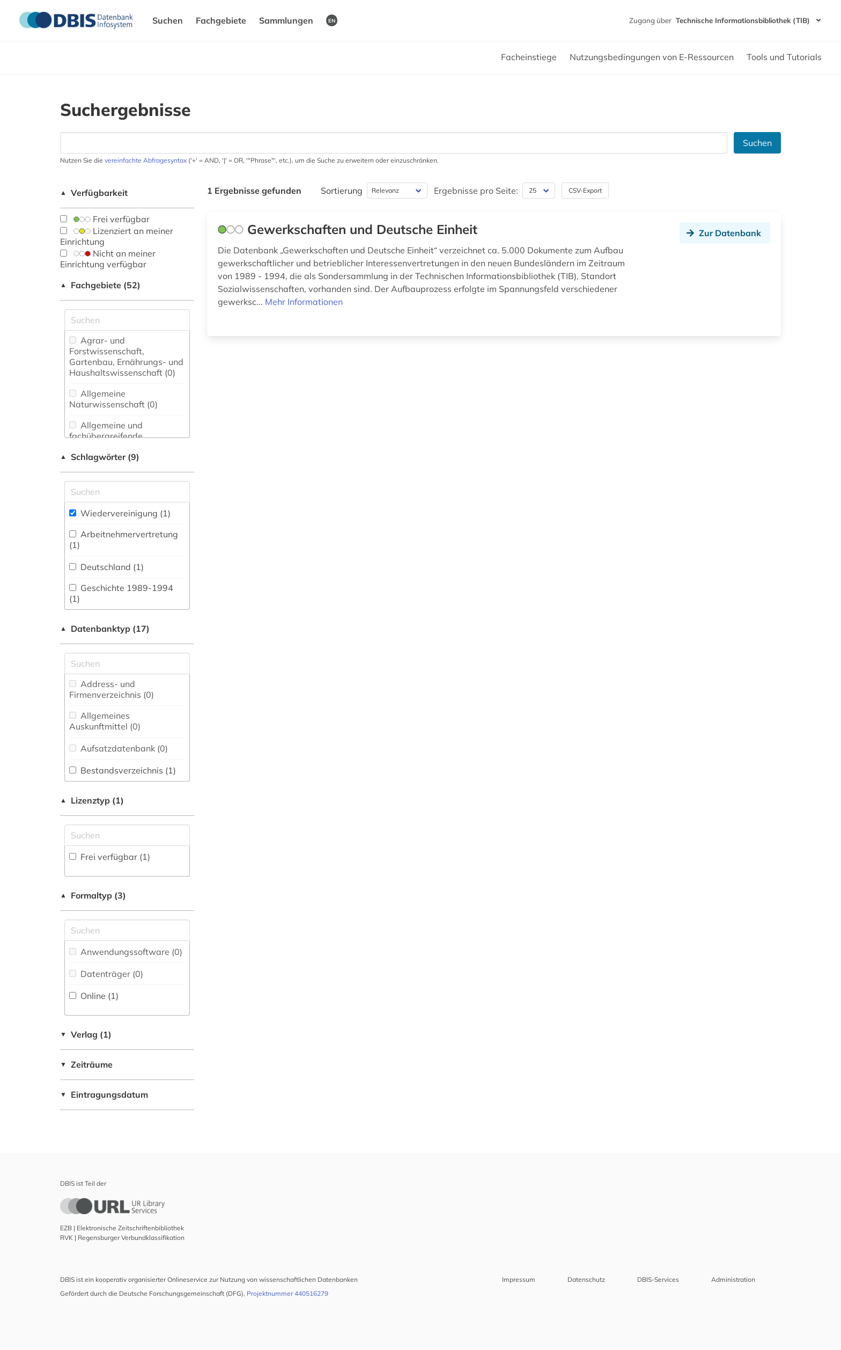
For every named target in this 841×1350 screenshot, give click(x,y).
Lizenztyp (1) (92, 800)
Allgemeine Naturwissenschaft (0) (113, 399)
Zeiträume (86, 1064)
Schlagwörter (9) (99, 456)
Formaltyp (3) (93, 895)
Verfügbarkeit (94, 192)
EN (331, 20)
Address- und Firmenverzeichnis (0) (111, 689)
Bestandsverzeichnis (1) (122, 770)
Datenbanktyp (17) (105, 628)
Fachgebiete (221, 20)
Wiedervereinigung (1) (120, 513)
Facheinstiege (529, 57)
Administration (733, 1279)
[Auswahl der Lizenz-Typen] (127, 835)
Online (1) (94, 995)
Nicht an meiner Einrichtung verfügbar (108, 258)
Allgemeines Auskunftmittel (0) (105, 721)
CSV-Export (585, 190)
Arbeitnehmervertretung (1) (123, 539)
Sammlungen (286, 20)
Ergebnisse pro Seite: (476, 190)
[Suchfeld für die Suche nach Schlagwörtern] (127, 491)
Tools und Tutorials (784, 57)
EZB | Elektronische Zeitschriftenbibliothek (122, 1228)
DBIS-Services (658, 1279)
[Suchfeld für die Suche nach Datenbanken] (393, 143)
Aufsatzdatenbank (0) (118, 748)
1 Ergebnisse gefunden (254, 190)
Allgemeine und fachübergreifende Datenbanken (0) (106, 436)
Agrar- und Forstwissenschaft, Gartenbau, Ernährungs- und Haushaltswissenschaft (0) (126, 356)
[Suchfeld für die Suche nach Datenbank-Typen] (127, 663)
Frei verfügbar (105, 219)
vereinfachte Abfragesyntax (146, 160)
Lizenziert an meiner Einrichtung (116, 236)
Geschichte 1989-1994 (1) (121, 593)
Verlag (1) (86, 1034)
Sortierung (342, 190)
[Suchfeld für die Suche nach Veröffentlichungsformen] (127, 930)
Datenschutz (586, 1279)
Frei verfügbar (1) (109, 856)
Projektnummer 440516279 (287, 1293)
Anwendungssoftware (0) (125, 951)
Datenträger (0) (106, 973)
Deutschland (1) (106, 566)
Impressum (518, 1279)
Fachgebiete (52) (100, 285)
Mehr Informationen (304, 301)
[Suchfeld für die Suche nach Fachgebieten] (127, 320)
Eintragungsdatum (104, 1094)
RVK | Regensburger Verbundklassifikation (122, 1238)
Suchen (167, 20)
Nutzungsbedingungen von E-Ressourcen (652, 57)
